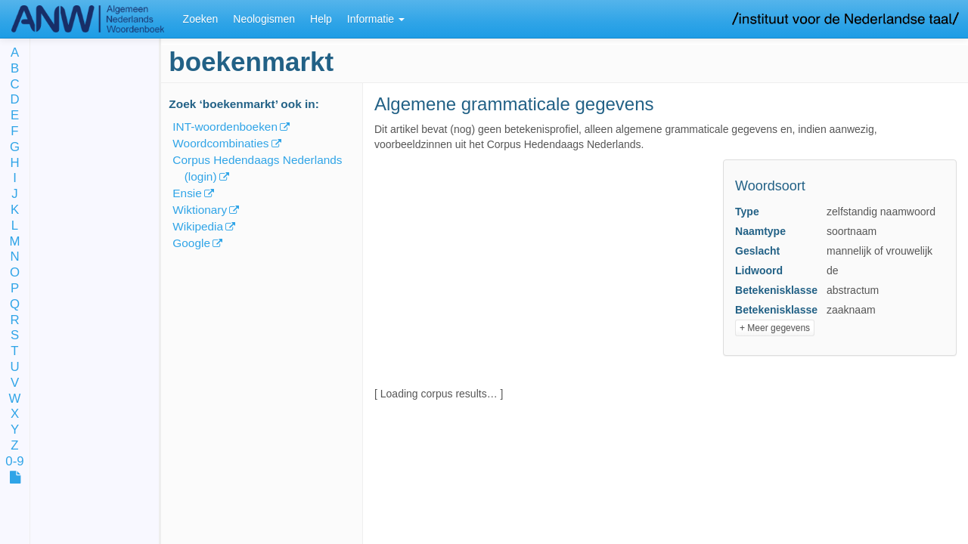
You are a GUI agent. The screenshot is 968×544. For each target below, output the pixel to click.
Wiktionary (199, 209)
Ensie (187, 193)
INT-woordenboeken (225, 126)
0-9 (14, 462)
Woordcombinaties (220, 143)
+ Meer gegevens (775, 328)
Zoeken (201, 19)
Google (191, 242)
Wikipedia (197, 226)
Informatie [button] (376, 19)
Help (321, 19)
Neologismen (264, 19)
